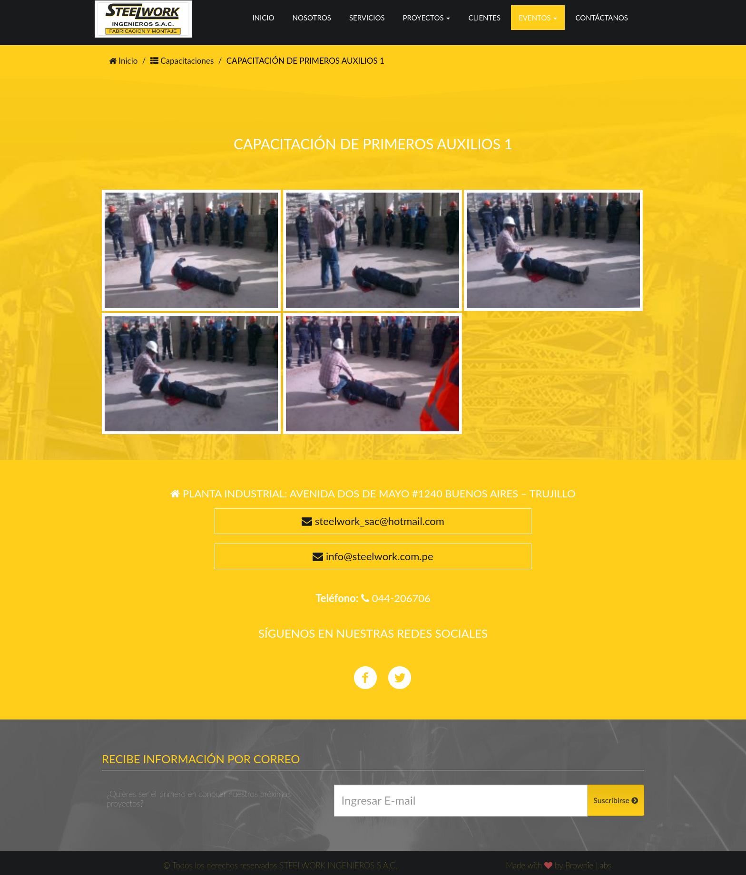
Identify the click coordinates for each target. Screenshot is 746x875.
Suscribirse (615, 800)
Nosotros (311, 17)
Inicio (263, 17)
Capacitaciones (182, 61)
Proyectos (427, 17)
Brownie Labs (588, 865)
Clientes (484, 17)
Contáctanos (601, 17)
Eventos (538, 17)
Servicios (367, 17)
